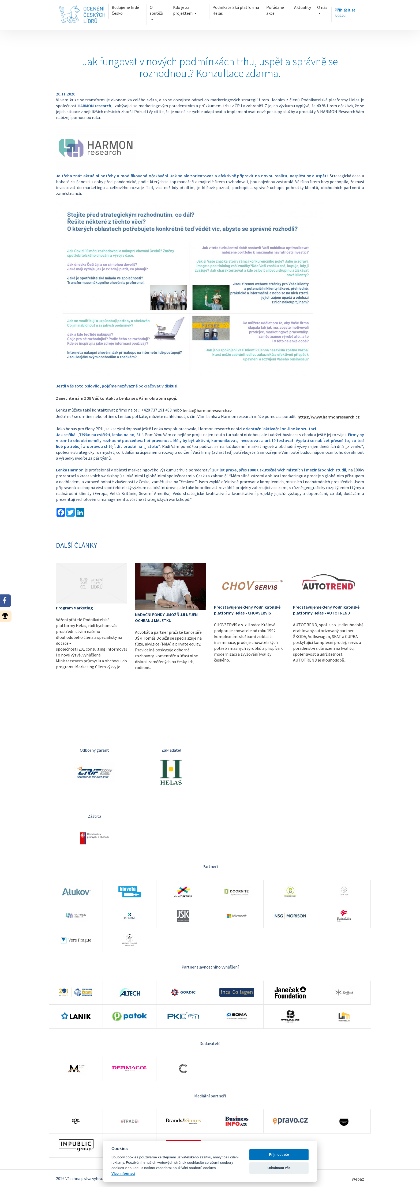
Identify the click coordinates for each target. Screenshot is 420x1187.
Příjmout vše (279, 1155)
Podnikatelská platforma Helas (235, 10)
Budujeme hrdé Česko (125, 10)
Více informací (123, 1173)
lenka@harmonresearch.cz (207, 410)
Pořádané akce (275, 10)
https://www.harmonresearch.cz (329, 417)
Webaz (358, 1179)
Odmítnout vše (279, 1168)
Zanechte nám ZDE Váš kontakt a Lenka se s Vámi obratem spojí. (116, 398)
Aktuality (302, 7)
